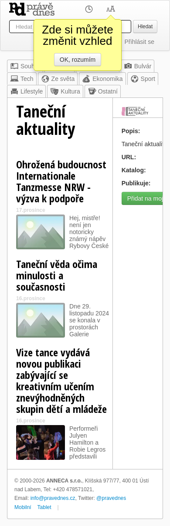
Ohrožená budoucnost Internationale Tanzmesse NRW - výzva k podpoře (61, 181)
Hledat (145, 26)
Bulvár (138, 66)
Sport (142, 78)
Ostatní (103, 91)
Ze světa (58, 78)
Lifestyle (26, 91)
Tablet (44, 507)
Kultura (65, 91)
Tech (22, 78)
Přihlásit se (139, 41)
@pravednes (111, 498)
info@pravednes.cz (53, 498)
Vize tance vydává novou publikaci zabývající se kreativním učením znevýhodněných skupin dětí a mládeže (61, 380)
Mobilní (22, 507)
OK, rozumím (77, 59)
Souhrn (25, 66)
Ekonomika (102, 78)
